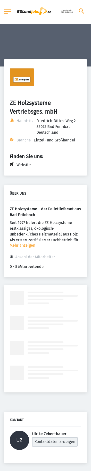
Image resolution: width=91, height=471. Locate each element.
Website (24, 164)
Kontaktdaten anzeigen (54, 441)
